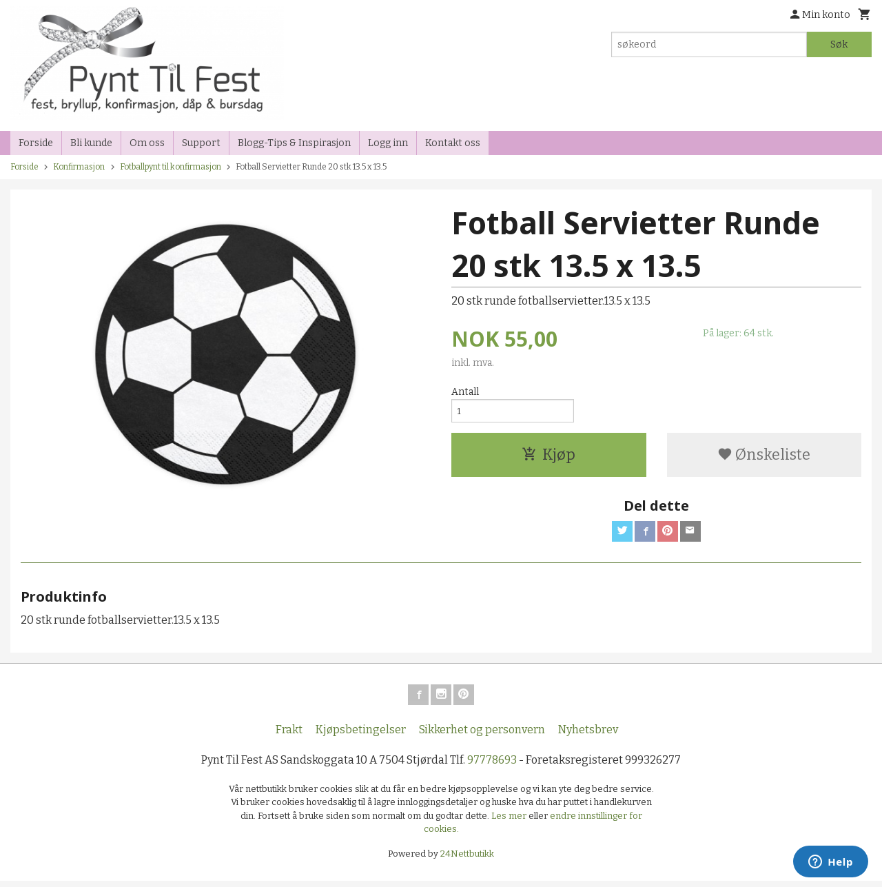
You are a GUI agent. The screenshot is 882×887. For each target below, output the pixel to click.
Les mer (510, 821)
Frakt (289, 735)
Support (201, 143)
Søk (839, 44)
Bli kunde (91, 143)
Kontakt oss (452, 143)
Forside (36, 143)
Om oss (147, 143)
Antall (465, 392)
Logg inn (388, 143)
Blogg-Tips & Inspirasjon (294, 143)
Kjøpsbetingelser (361, 735)
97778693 (492, 765)
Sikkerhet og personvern (482, 735)
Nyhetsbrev (588, 735)
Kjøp (548, 457)
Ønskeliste (763, 457)
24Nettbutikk (467, 859)
